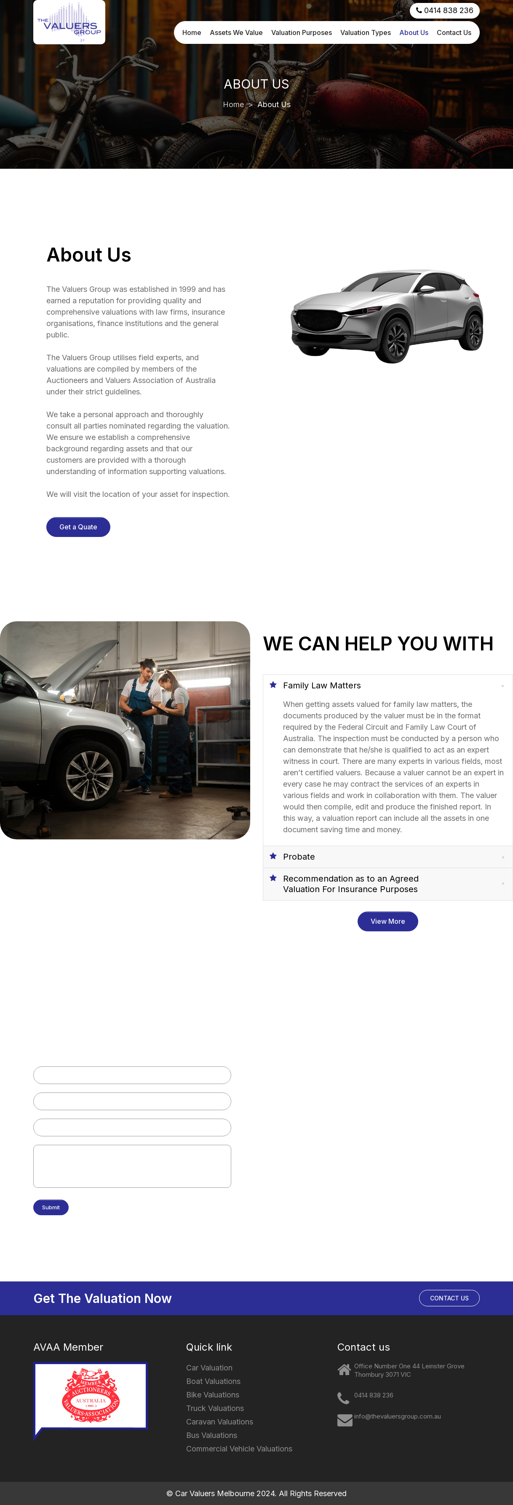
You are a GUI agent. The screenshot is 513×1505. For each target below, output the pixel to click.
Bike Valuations (212, 1394)
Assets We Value (236, 29)
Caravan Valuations (302, 1127)
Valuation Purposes (301, 29)
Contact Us (454, 29)
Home (192, 29)
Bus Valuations (295, 1145)
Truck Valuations (298, 1108)
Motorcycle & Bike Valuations (316, 1070)
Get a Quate (78, 527)
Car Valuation (209, 1367)
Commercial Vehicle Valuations (319, 1164)
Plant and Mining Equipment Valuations (329, 1183)
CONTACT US (449, 1298)
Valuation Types (365, 29)
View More (388, 921)
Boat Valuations (296, 1089)
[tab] (388, 685)
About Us (414, 29)
